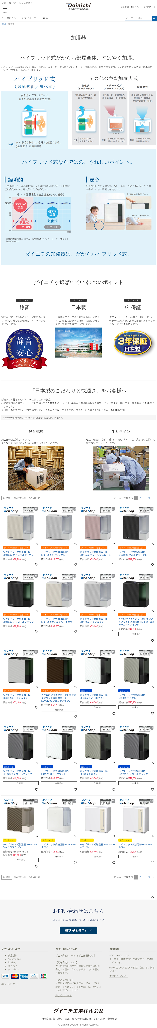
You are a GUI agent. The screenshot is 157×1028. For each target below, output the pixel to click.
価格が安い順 (20, 498)
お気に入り (8, 18)
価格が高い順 (34, 498)
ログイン (136, 6)
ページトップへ (152, 897)
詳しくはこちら (9, 984)
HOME (3, 23)
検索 (154, 18)
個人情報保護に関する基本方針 (88, 1018)
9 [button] (149, 498)
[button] (153, 498)
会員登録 (125, 6)
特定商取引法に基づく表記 (56, 1018)
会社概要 (112, 1018)
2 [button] (140, 498)
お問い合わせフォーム (78, 930)
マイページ (28, 18)
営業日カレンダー (118, 976)
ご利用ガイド (150, 6)
